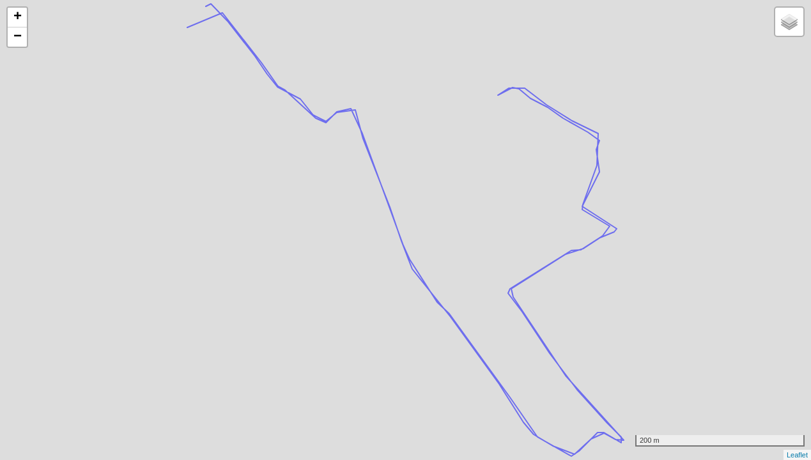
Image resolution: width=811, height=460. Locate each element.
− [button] (17, 37)
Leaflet (797, 455)
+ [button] (17, 17)
